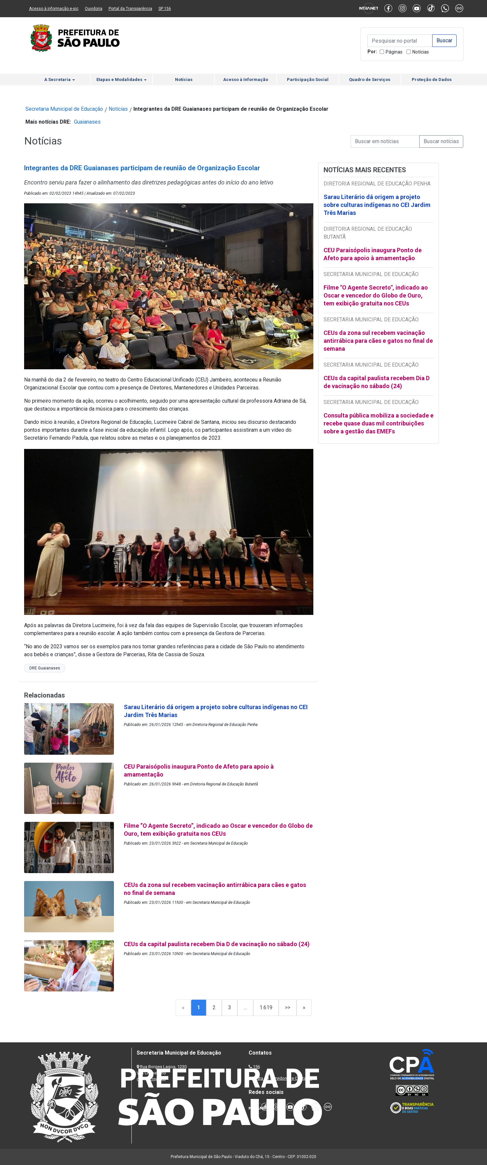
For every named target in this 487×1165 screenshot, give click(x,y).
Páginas (394, 52)
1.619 (266, 1007)
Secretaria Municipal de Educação (64, 109)
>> (287, 1007)
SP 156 (164, 8)
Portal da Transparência (130, 8)
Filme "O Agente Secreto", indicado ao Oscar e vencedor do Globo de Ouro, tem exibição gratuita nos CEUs (376, 295)
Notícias (420, 52)
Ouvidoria (93, 8)
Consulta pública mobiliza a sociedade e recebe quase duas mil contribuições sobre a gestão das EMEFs (379, 423)
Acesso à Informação (245, 79)
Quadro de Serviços (369, 79)
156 (256, 1066)
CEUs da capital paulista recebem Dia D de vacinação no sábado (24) (377, 382)
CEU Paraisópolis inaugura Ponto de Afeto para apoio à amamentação (373, 254)
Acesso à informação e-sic (54, 8)
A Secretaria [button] (59, 79)
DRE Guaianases (44, 668)
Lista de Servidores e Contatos (283, 1078)
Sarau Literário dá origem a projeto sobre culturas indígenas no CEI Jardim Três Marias (377, 204)
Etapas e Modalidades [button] (121, 79)
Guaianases (87, 122)
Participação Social (308, 79)
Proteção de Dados (432, 79)
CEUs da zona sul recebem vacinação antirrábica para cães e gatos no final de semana (378, 340)
